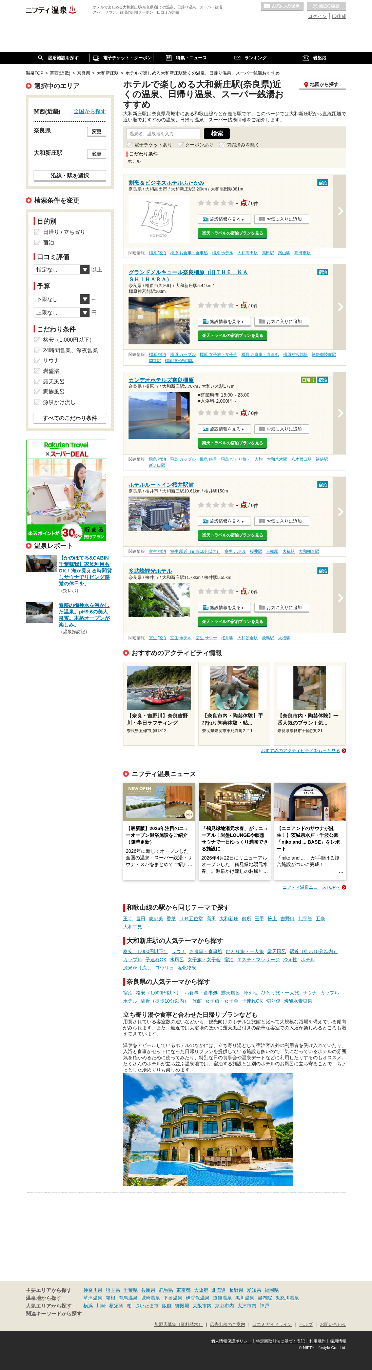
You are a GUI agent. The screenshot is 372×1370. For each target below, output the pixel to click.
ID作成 (339, 16)
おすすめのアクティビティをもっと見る (300, 750)
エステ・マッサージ (258, 959)
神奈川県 (92, 1290)
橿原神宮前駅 (295, 354)
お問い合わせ (333, 1324)
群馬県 (166, 1290)
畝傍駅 (322, 459)
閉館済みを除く (243, 144)
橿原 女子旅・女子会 (218, 354)
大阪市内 (202, 1305)
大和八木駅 (277, 459)
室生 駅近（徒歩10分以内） (195, 551)
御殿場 (182, 1305)
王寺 (128, 918)
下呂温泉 (172, 1298)
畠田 (140, 918)
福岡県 (272, 1290)
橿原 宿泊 (157, 252)
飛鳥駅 (268, 638)
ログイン (317, 16)
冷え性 (290, 959)
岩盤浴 (51, 371)
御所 (246, 918)
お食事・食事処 (205, 951)
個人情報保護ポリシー (231, 1341)
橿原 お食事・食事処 (189, 252)
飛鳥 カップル (183, 459)
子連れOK (156, 959)
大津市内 (246, 1305)
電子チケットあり (153, 144)
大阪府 (201, 1290)
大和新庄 (228, 918)
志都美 (156, 918)
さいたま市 (147, 1305)
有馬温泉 (128, 1298)
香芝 (171, 918)
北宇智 (305, 918)
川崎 (101, 1305)
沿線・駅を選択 (70, 176)
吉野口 (287, 918)
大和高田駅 (247, 252)
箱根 (110, 1298)
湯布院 (265, 1298)
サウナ (179, 951)
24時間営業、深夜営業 (70, 350)
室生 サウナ (206, 638)
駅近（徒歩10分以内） (314, 951)
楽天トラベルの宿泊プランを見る (232, 233)
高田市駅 (302, 252)
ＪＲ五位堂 (191, 918)
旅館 (197, 1001)
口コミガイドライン (272, 1324)
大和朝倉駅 (309, 551)
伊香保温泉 (198, 1298)
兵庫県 (148, 1290)
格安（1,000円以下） (145, 951)
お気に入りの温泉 (282, 6)
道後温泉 (222, 1298)
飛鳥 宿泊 (157, 459)
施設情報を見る (225, 219)
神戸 (264, 1305)
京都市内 (224, 1305)
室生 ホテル (235, 551)
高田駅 (268, 252)
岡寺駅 (155, 360)
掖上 (272, 918)
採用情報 (338, 1341)
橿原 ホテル (222, 252)
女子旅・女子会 (204, 959)
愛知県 (254, 1290)
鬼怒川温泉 (287, 1298)
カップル (132, 959)
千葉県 (130, 1290)
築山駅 (284, 252)
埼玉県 (113, 1290)
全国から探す (90, 111)
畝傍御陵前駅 (324, 354)
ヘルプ (306, 1324)
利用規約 (317, 1341)
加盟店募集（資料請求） (178, 1324)
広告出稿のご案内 (227, 1324)
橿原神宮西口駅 (179, 360)
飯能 (167, 1305)
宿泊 (229, 959)
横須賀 (116, 1305)
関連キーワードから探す (54, 1313)
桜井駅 (256, 551)
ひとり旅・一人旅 (245, 951)
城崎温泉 (150, 1298)
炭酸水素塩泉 (298, 1001)
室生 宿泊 (157, 551)
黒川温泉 (244, 1298)
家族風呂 (54, 392)
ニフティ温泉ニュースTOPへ (311, 887)
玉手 (259, 918)
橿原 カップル (183, 354)
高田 (211, 918)
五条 (320, 918)
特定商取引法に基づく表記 (280, 1341)
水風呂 (177, 959)
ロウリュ (164, 967)
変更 (96, 131)
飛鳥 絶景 (208, 459)
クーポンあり (199, 144)
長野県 (236, 1290)
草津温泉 (92, 1298)
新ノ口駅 (157, 465)
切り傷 (273, 1001)
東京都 (183, 1290)
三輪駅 (272, 551)
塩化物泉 (186, 967)
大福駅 (288, 551)
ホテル (308, 959)
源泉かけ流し (137, 967)
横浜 (88, 1305)
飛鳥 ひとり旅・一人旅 (242, 459)
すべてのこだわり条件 (70, 418)
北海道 (219, 1290)
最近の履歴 (326, 6)
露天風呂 (276, 951)
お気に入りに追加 (284, 219)
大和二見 (132, 926)
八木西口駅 (301, 459)
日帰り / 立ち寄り (64, 232)
